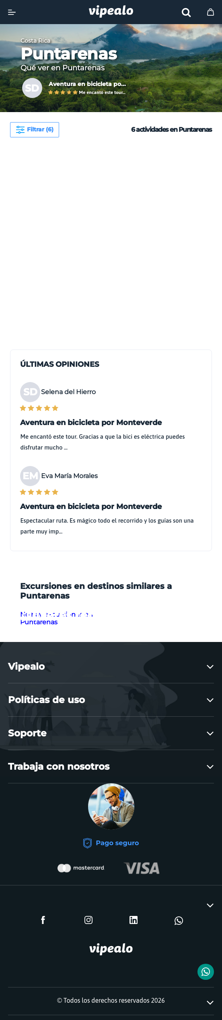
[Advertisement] (107, 195)
